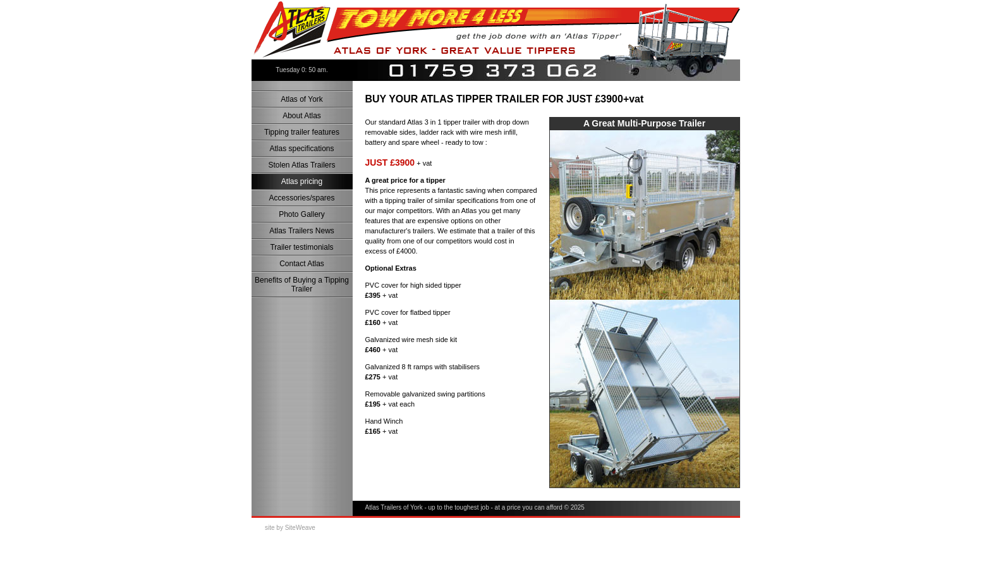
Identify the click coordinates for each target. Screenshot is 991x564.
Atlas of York (302, 99)
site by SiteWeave (290, 527)
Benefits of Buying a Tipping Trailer (302, 284)
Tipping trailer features (301, 132)
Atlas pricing (301, 181)
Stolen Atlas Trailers (301, 165)
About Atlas (302, 115)
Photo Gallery (302, 214)
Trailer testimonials (301, 247)
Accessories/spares (301, 197)
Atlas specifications (301, 148)
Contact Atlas (301, 263)
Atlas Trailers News (301, 230)
